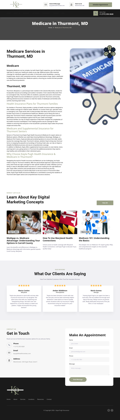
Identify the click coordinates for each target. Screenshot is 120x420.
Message (89, 369)
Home (9, 13)
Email (89, 350)
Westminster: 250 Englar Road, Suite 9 (25, 362)
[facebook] (108, 410)
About (15, 399)
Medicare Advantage (45, 137)
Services (26, 13)
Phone (89, 358)
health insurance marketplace (18, 121)
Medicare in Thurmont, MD (63, 27)
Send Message (78, 379)
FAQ (63, 13)
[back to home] (16, 4)
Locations (35, 13)
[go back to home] (15, 390)
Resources (46, 13)
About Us (17, 13)
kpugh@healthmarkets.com (22, 353)
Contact (56, 13)
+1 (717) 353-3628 (18, 346)
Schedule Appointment (100, 5)
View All (105, 203)
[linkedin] (112, 410)
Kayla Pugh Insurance (62, 410)
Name (89, 342)
